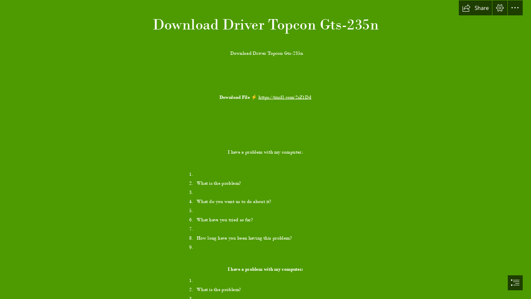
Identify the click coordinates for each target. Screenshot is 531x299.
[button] (475, 7)
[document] (265, 149)
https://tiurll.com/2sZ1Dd (285, 97)
